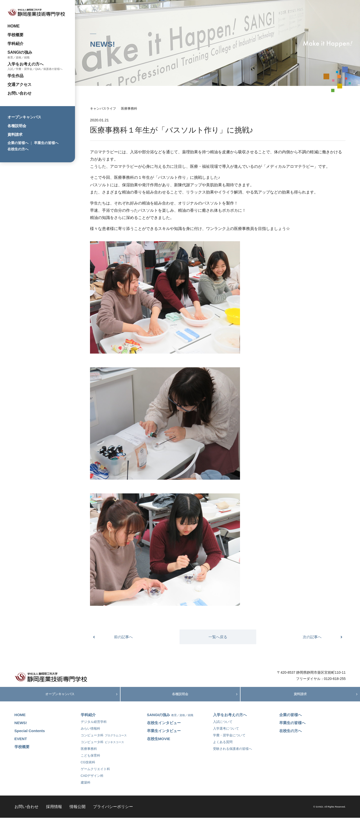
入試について (222, 726)
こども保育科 (90, 760)
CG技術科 (88, 766)
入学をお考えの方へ (26, 64)
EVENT (20, 743)
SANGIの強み (20, 52)
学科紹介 (16, 43)
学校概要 (16, 34)
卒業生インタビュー (164, 735)
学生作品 (16, 75)
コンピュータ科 (104, 739)
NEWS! (20, 727)
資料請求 (15, 134)
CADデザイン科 (92, 780)
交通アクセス (20, 84)
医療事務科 (129, 108)
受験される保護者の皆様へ (232, 753)
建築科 (85, 787)
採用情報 (54, 811)
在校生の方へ (18, 149)
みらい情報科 (90, 733)
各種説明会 (17, 126)
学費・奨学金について (229, 739)
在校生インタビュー (164, 727)
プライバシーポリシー (113, 811)
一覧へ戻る (217, 637)
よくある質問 (222, 746)
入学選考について (226, 733)
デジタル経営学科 (94, 726)
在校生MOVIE (158, 743)
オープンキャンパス (24, 117)
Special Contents (29, 735)
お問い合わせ (20, 93)
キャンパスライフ (103, 108)
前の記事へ (123, 637)
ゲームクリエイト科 (95, 773)
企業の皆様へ (18, 143)
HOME (14, 26)
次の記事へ (312, 637)
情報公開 (78, 811)
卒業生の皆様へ (46, 143)
